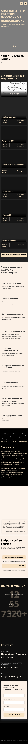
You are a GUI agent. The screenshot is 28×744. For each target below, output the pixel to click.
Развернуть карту (14, 93)
